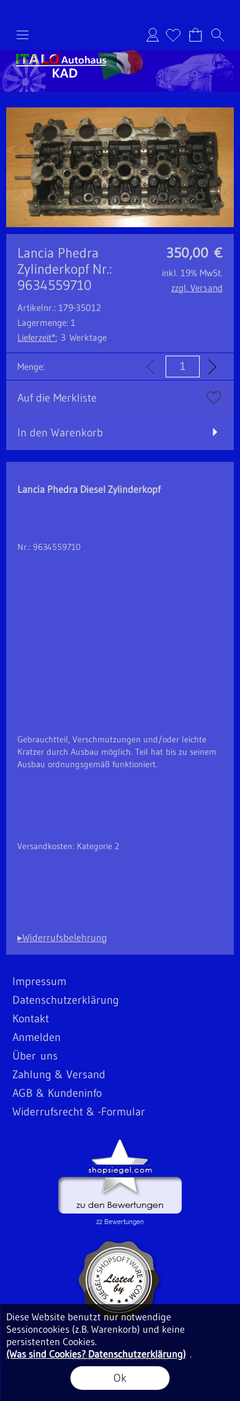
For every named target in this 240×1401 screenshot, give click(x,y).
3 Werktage (62, 337)
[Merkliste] (173, 35)
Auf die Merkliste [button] (57, 398)
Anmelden (152, 35)
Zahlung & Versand (58, 1074)
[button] (22, 35)
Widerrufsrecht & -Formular (78, 1112)
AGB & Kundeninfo (57, 1093)
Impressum (39, 981)
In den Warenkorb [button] (60, 432)
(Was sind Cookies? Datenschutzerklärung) (96, 1354)
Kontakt (30, 1018)
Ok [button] (120, 1378)
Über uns (35, 1056)
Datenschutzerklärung (65, 1000)
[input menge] (183, 366)
